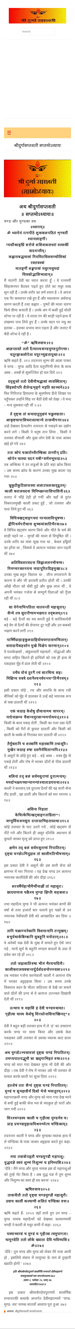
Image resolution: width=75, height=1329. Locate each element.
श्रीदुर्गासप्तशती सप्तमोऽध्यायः (28, 1311)
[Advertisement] (37, 79)
